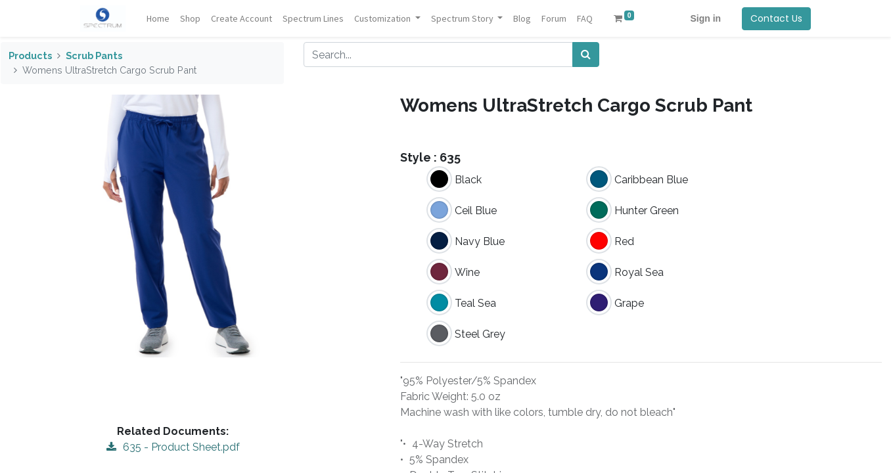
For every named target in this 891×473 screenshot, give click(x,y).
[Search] (585, 54)
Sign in (704, 18)
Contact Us (776, 18)
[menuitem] (158, 19)
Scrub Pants (94, 55)
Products (30, 55)
